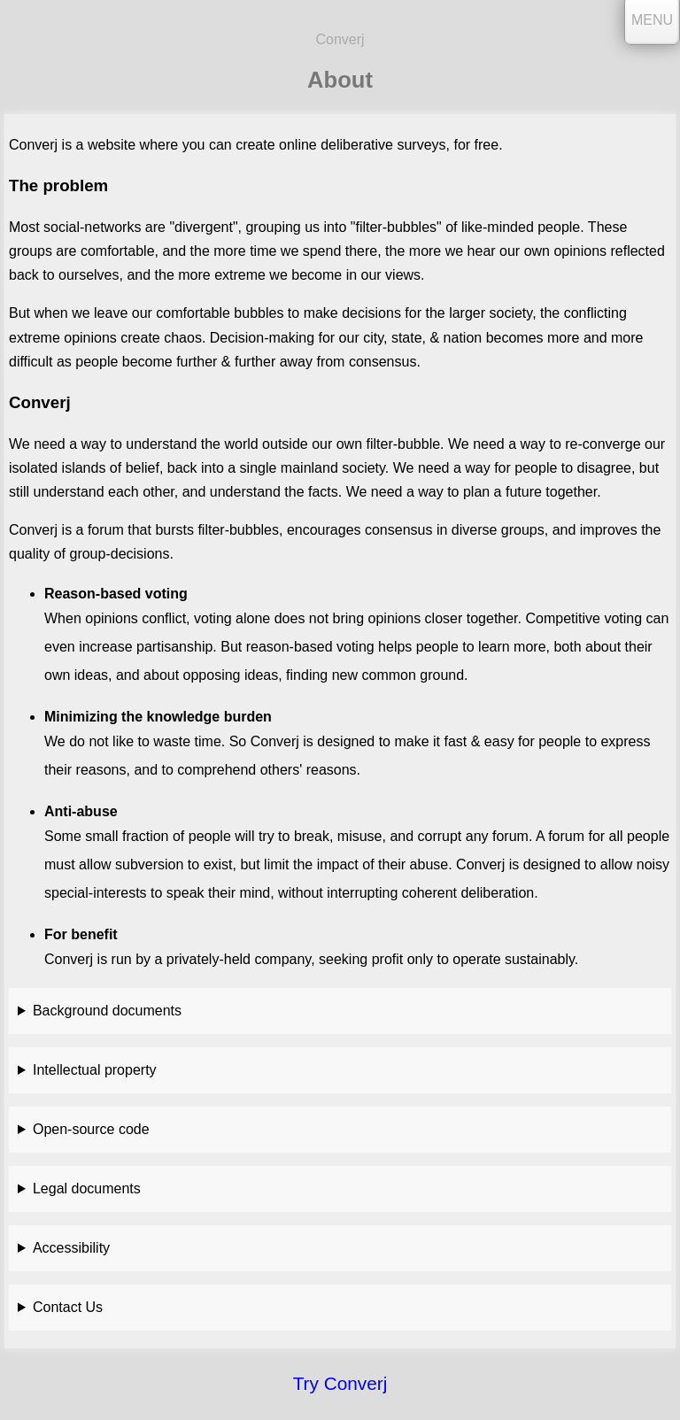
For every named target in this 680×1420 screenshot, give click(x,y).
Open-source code (91, 1129)
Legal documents (87, 1188)
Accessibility (71, 1247)
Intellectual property (95, 1069)
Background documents (107, 1010)
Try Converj (340, 1383)
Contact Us (68, 1307)
